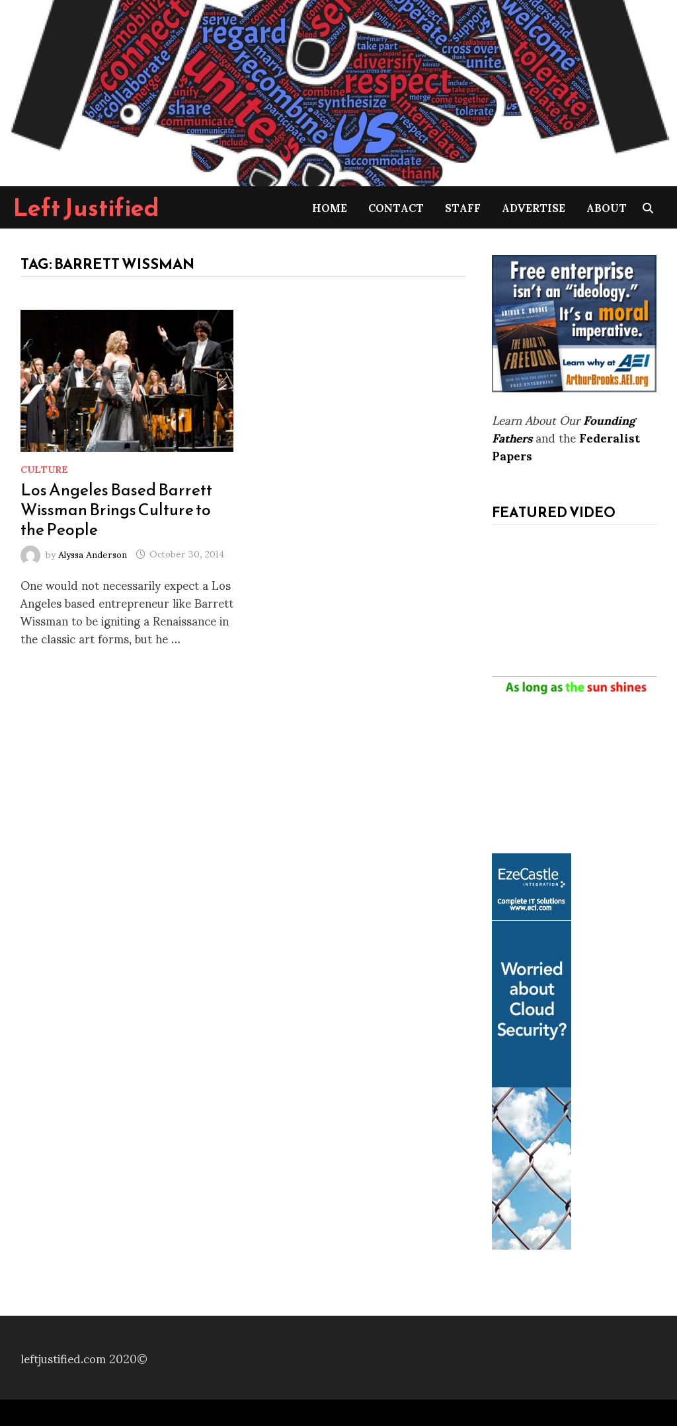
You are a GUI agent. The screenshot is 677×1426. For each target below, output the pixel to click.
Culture (44, 468)
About (606, 207)
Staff (463, 207)
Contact (396, 207)
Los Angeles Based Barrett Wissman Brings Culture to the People (116, 509)
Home (329, 207)
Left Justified (86, 207)
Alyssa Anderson (92, 553)
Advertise (533, 207)
